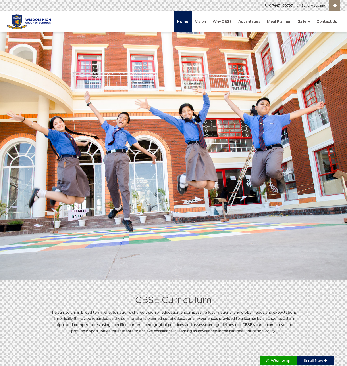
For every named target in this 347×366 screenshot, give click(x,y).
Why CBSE (222, 21)
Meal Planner (279, 21)
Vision (200, 21)
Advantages (249, 21)
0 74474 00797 (279, 6)
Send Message (311, 6)
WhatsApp (278, 361)
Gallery (303, 21)
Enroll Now (315, 360)
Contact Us (327, 21)
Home (182, 21)
